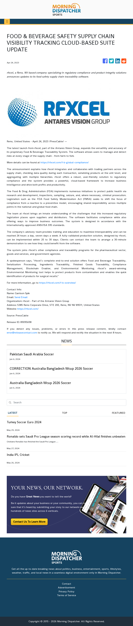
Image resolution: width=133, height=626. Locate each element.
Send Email (21, 297)
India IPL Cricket (18, 455)
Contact (66, 583)
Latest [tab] (12, 412)
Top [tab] (64, 412)
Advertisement (66, 587)
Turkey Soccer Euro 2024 (24, 422)
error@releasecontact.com (22, 332)
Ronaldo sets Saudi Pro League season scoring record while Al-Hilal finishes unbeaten (66, 436)
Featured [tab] (118, 412)
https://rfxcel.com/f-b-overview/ (57, 282)
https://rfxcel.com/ (28, 308)
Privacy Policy (66, 591)
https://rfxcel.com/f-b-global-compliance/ (65, 162)
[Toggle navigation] (7, 21)
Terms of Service (66, 595)
